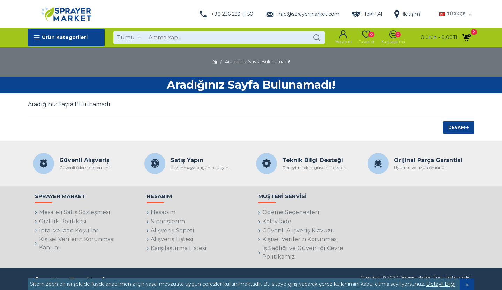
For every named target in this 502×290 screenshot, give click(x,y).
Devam (456, 127)
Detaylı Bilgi (440, 284)
